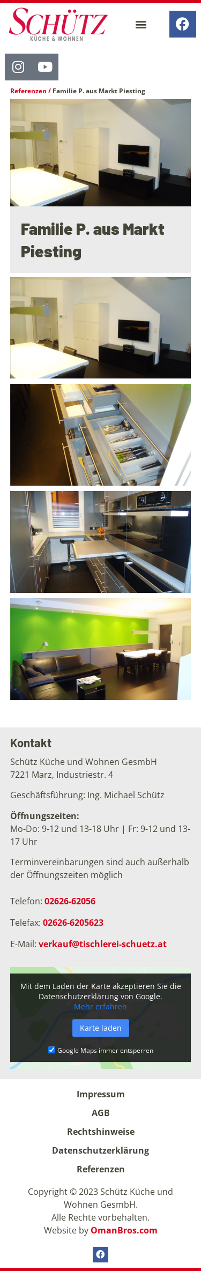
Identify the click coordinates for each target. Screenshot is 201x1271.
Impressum (101, 1094)
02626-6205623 (73, 922)
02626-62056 (69, 901)
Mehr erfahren (100, 1006)
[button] (141, 24)
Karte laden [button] (101, 1028)
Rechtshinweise (101, 1131)
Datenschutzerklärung (100, 1150)
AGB (101, 1113)
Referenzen (28, 90)
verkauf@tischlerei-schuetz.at (103, 944)
